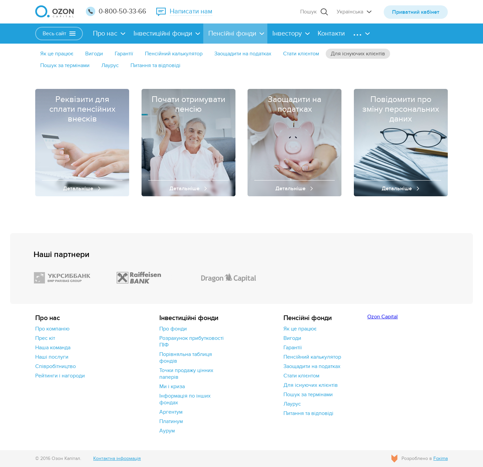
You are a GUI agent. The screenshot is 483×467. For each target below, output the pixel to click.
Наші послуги (51, 357)
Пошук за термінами (65, 65)
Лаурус (110, 65)
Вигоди (94, 53)
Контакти (331, 34)
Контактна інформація (117, 458)
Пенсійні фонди (232, 34)
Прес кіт (45, 338)
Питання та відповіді (155, 65)
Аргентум (170, 412)
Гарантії (124, 53)
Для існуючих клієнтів (358, 53)
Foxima (440, 458)
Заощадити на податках (242, 53)
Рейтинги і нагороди (60, 375)
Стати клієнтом (301, 53)
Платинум (171, 421)
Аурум (167, 430)
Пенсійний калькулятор (174, 53)
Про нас (105, 34)
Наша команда (52, 347)
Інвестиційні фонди (162, 34)
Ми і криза (172, 386)
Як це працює (56, 53)
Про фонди (173, 328)
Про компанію (52, 328)
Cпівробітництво (55, 366)
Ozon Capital (382, 316)
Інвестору (287, 34)
